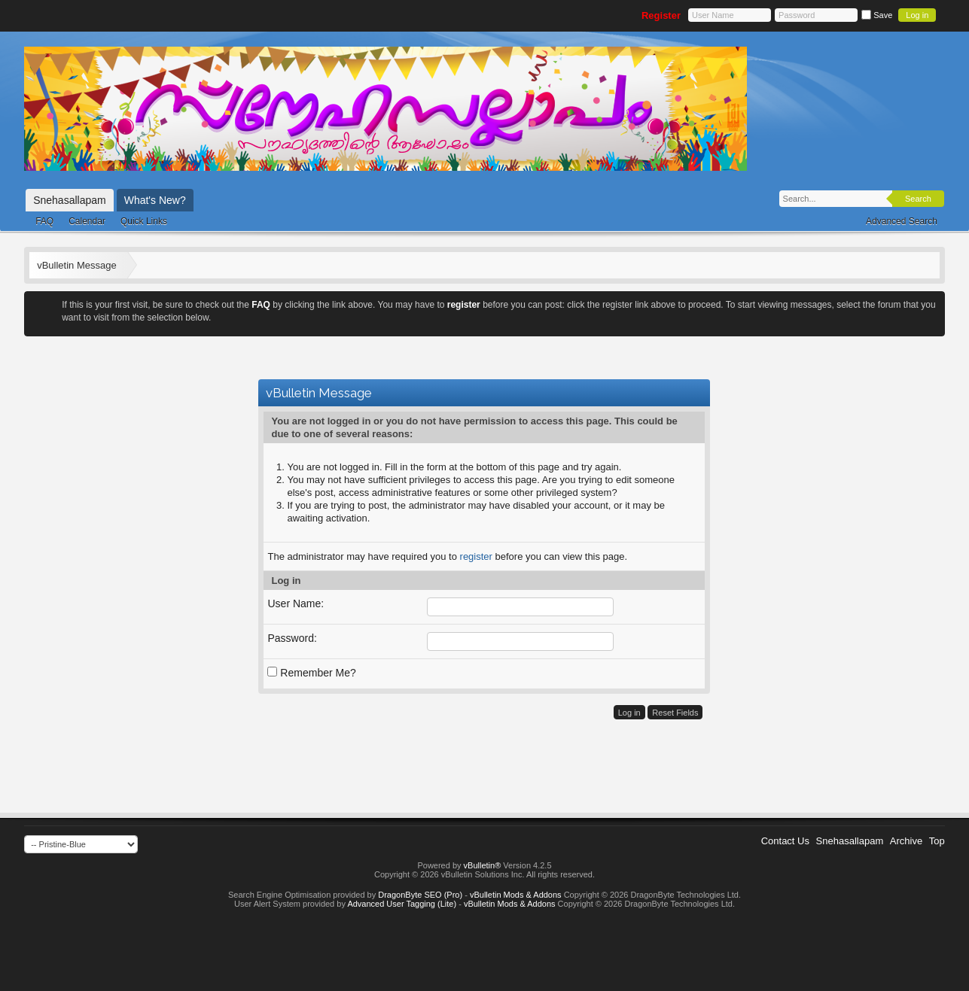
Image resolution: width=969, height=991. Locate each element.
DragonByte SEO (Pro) (420, 894)
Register (661, 15)
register (476, 556)
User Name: (295, 603)
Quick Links (143, 221)
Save (876, 15)
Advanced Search (901, 221)
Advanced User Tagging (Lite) (401, 903)
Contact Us (785, 841)
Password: (291, 638)
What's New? (155, 200)
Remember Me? (311, 673)
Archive (906, 841)
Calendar (87, 221)
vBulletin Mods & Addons (516, 894)
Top (937, 841)
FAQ (44, 221)
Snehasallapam (69, 200)
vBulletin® (482, 865)
